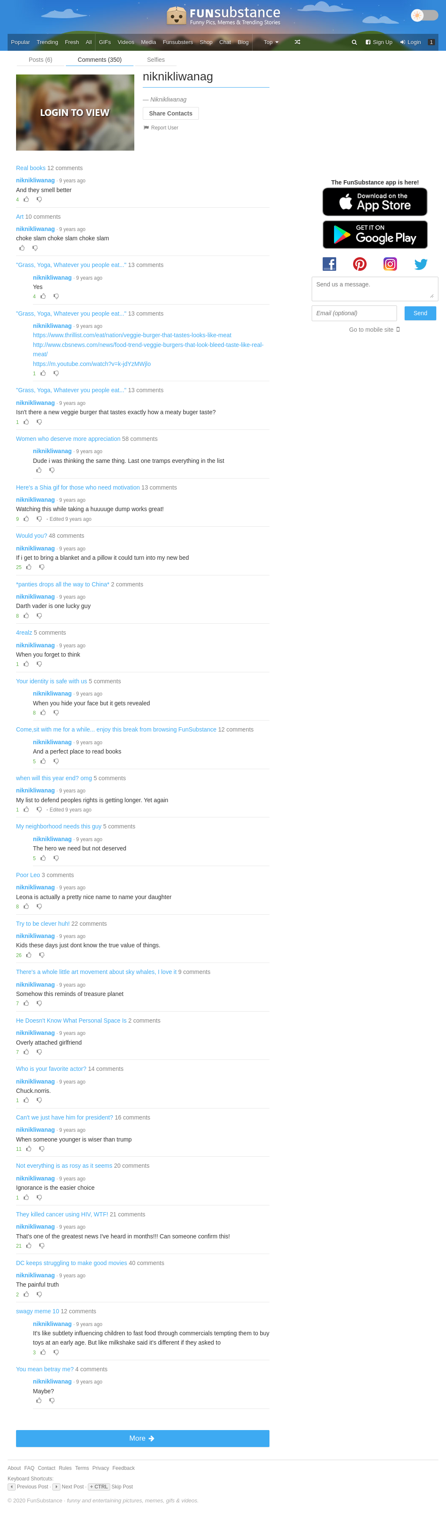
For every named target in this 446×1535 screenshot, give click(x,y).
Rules (65, 1468)
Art (20, 216)
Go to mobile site (371, 329)
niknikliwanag (35, 180)
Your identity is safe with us (51, 681)
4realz (24, 632)
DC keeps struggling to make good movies (71, 1263)
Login (410, 42)
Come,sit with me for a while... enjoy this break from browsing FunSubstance (116, 729)
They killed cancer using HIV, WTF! (62, 1214)
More (142, 1438)
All (89, 42)
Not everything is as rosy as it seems (64, 1165)
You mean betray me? (44, 1369)
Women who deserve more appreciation (68, 438)
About (14, 1468)
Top (271, 42)
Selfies (156, 59)
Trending (47, 42)
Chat (225, 42)
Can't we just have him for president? (64, 1117)
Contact (46, 1468)
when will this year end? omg (54, 778)
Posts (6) (40, 59)
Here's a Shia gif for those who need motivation (78, 487)
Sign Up (378, 42)
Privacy (100, 1468)
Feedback (123, 1468)
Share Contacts (171, 113)
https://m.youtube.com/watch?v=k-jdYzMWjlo (92, 363)
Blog (243, 42)
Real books (31, 168)
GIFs (105, 42)
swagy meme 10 (37, 1311)
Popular (20, 42)
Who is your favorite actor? (51, 1068)
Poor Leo (28, 875)
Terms (82, 1468)
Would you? (31, 535)
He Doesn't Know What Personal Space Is (71, 1020)
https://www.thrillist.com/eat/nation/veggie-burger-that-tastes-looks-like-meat (132, 335)
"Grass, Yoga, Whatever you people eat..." (71, 264)
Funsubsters (178, 42)
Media (148, 42)
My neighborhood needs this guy (58, 826)
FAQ (29, 1468)
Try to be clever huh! (43, 923)
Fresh (72, 42)
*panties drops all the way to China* (62, 584)
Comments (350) (100, 59)
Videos (126, 42)
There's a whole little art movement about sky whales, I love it (96, 971)
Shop (206, 42)
